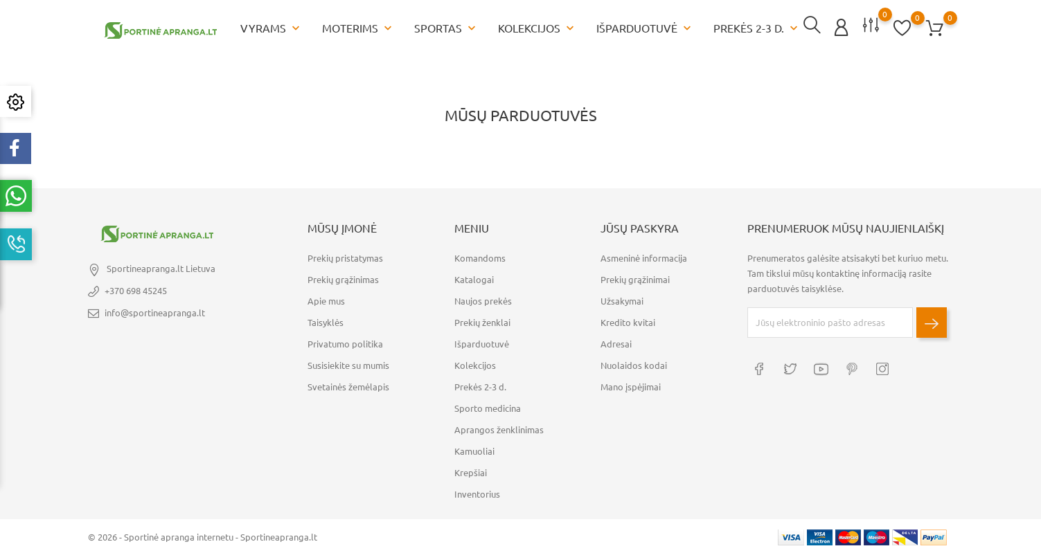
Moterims (358, 28)
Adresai (616, 342)
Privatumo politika (345, 342)
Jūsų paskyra (639, 227)
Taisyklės (326, 321)
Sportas (446, 28)
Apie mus (326, 300)
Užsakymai (621, 300)
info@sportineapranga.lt (155, 311)
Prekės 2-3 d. (757, 28)
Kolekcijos (537, 28)
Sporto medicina (487, 407)
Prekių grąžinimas (343, 278)
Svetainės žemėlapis (348, 385)
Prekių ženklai (482, 321)
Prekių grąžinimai (635, 278)
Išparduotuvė (645, 28)
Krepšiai (470, 471)
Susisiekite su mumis (348, 364)
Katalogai (474, 278)
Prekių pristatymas (345, 257)
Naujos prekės (483, 300)
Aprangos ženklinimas (499, 428)
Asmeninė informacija (643, 257)
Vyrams (271, 28)
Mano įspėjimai (630, 385)
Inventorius (477, 493)
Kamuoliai (474, 450)
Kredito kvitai (627, 321)
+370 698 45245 (136, 289)
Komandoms (480, 257)
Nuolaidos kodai (633, 364)
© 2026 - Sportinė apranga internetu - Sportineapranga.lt (202, 536)
